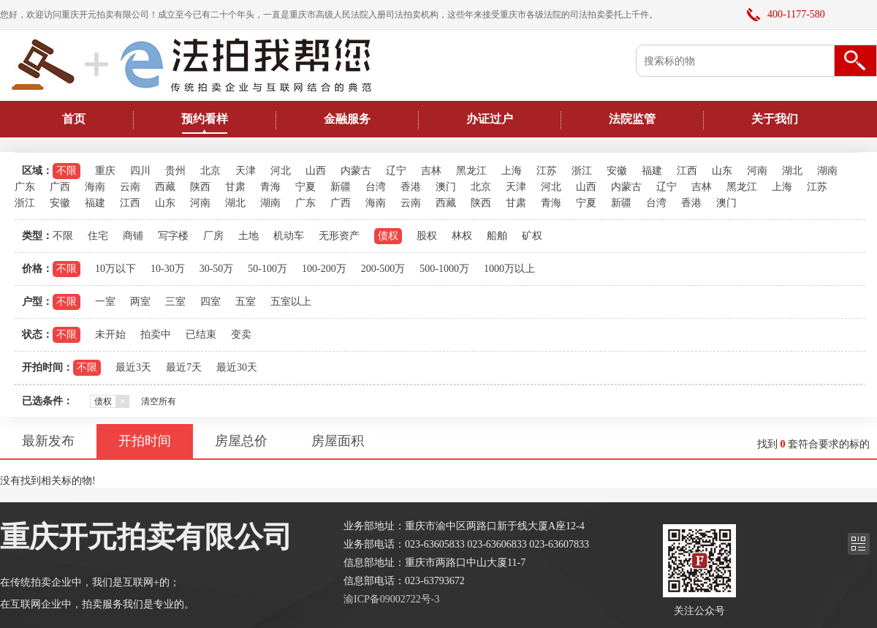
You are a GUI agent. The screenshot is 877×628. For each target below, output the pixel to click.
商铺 (133, 235)
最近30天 (236, 367)
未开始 (110, 334)
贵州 (175, 170)
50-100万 (267, 268)
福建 (652, 170)
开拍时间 (144, 441)
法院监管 (632, 119)
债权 (388, 235)
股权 (427, 235)
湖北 (792, 170)
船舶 (497, 235)
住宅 (98, 235)
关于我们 (774, 119)
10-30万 (168, 268)
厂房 (213, 235)
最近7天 (184, 367)
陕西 (200, 186)
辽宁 (396, 170)
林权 (462, 235)
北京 (210, 170)
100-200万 (324, 268)
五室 (245, 301)
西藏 (165, 186)
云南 (130, 186)
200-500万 (383, 268)
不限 (66, 170)
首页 (74, 119)
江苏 (546, 170)
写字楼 (173, 235)
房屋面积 (337, 441)
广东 (25, 186)
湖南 (827, 170)
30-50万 (217, 268)
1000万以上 (509, 268)
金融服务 (347, 119)
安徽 (617, 170)
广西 (60, 186)
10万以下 (115, 268)
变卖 (241, 334)
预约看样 (204, 119)
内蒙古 (356, 170)
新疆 (340, 186)
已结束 (201, 334)
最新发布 (48, 441)
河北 (280, 170)
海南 (95, 186)
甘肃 (235, 186)
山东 (722, 170)
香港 (410, 186)
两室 (140, 301)
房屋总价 (241, 441)
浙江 (582, 170)
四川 (140, 170)
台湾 (375, 186)
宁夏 (305, 186)
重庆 (105, 170)
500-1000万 (444, 268)
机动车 (288, 235)
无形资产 (339, 235)
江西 (687, 170)
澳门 (446, 186)
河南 (757, 170)
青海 (270, 186)
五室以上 (290, 301)
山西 (315, 170)
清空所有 (158, 401)
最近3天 (133, 367)
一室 (105, 301)
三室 (175, 301)
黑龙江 (471, 170)
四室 (210, 301)
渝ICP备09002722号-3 (391, 599)
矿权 (532, 235)
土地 (248, 235)
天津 (245, 170)
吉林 (431, 170)
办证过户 (489, 119)
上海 (511, 170)
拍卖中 (155, 334)
